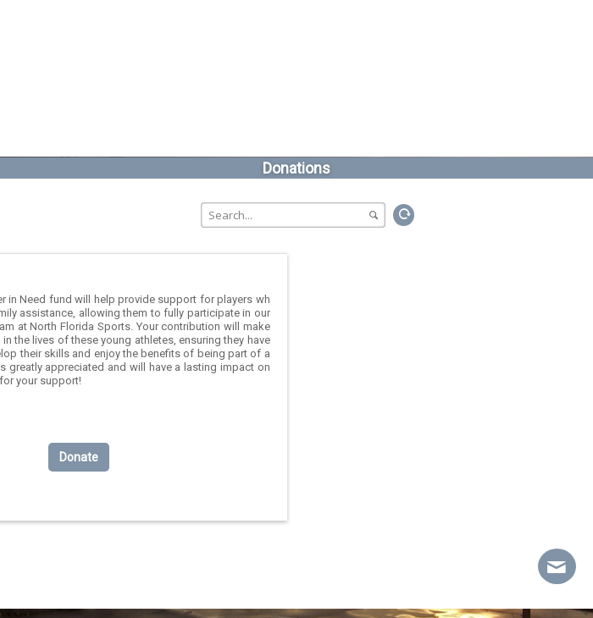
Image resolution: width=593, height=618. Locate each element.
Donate (78, 457)
